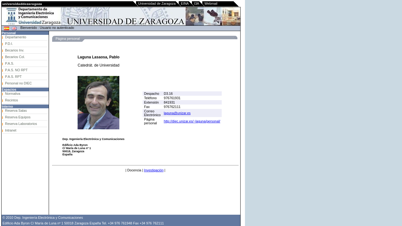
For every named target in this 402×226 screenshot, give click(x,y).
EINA (185, 3)
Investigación (153, 170)
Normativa (12, 93)
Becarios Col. (15, 57)
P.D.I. (9, 44)
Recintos (11, 100)
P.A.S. (9, 63)
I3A (196, 3)
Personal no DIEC (18, 83)
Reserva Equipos (17, 117)
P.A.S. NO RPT (16, 70)
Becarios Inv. (14, 50)
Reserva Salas (16, 110)
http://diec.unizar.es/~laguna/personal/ (192, 121)
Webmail (210, 3)
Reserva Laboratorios (21, 124)
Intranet (10, 130)
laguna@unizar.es (177, 113)
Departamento (15, 37)
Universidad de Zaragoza (157, 3)
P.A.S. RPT (13, 76)
